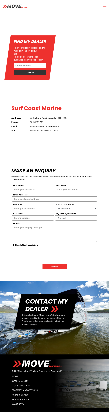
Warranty (18, 404)
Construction (21, 385)
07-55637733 (36, 122)
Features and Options (25, 390)
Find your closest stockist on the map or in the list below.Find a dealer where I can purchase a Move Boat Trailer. (29, 53)
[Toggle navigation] (104, 5)
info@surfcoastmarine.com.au (44, 126)
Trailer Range (20, 381)
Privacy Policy (20, 399)
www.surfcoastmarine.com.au (44, 130)
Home (15, 376)
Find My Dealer (20, 394)
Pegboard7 (56, 371)
